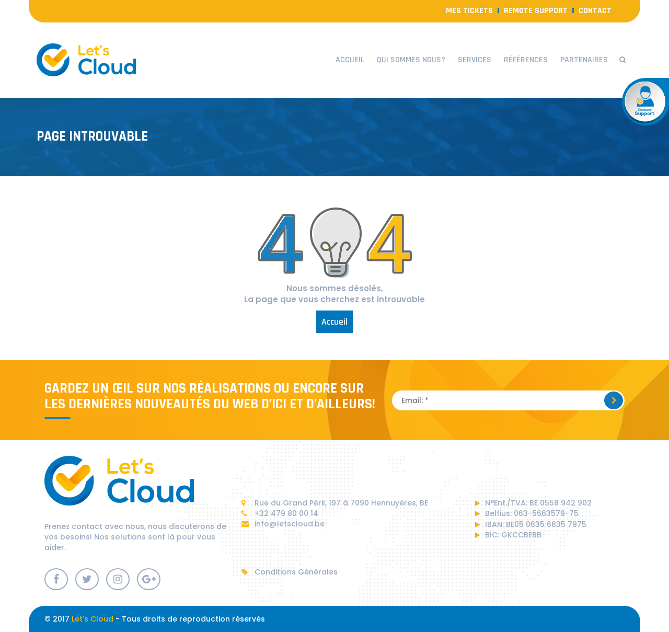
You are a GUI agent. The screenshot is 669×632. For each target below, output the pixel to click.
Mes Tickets (469, 10)
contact (595, 10)
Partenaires (584, 59)
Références (526, 59)
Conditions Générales (289, 572)
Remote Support (536, 10)
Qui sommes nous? (411, 59)
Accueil (350, 59)
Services (474, 59)
